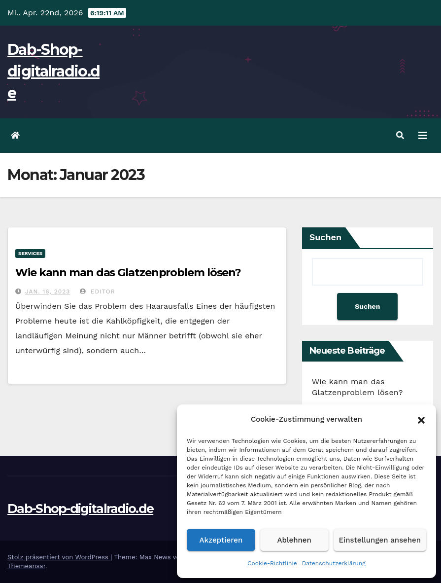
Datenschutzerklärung (334, 563)
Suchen (325, 237)
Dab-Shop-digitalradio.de (53, 71)
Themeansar (26, 566)
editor (97, 291)
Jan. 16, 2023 (47, 291)
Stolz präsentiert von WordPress (58, 557)
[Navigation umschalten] (423, 135)
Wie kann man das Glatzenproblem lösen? (128, 272)
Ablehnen (294, 540)
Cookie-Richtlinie (272, 563)
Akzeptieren (221, 540)
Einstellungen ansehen (380, 540)
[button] (421, 419)
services (30, 253)
